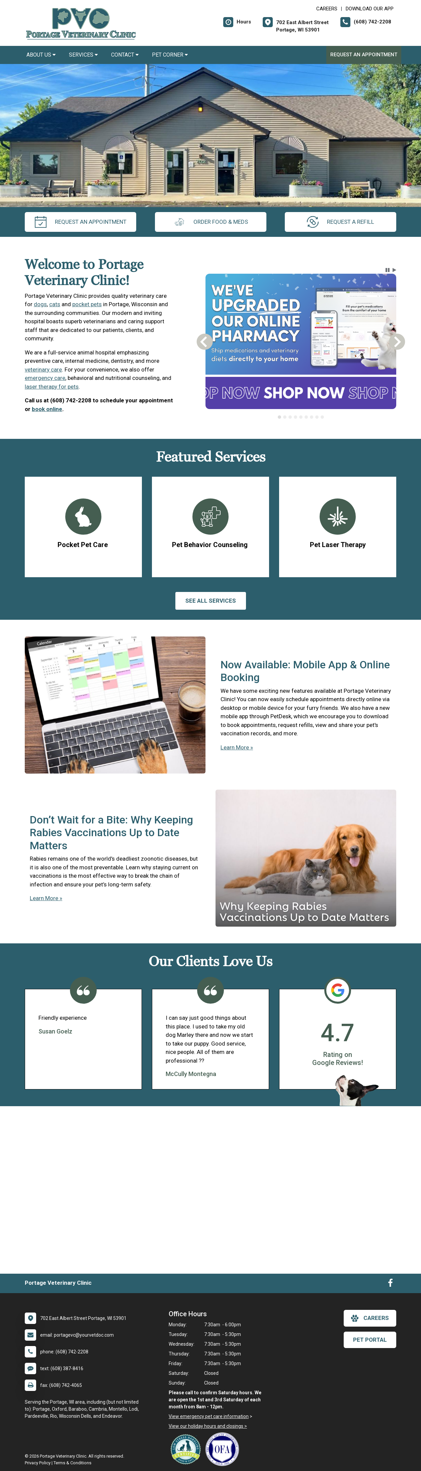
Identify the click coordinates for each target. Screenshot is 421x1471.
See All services (210, 600)
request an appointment (81, 222)
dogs (40, 304)
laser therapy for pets (52, 386)
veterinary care (43, 369)
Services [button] (83, 55)
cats (54, 304)
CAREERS (326, 9)
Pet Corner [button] (170, 55)
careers (370, 1318)
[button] (388, 270)
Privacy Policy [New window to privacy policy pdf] (38, 1462)
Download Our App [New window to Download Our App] (370, 9)
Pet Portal (370, 1339)
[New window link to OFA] (223, 1449)
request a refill (340, 222)
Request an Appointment (363, 55)
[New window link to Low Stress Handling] (187, 1449)
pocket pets (87, 304)
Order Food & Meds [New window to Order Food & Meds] (210, 222)
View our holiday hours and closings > (208, 1426)
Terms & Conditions (72, 1462)
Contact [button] (125, 55)
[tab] (279, 417)
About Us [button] (41, 55)
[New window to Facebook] (390, 1284)
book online (47, 409)
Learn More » (237, 747)
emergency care (45, 378)
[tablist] (301, 417)
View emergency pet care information (209, 1416)
